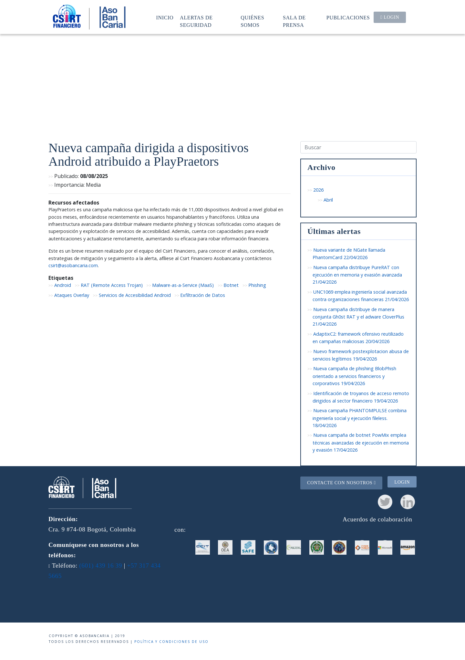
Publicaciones (348, 17)
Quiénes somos (252, 21)
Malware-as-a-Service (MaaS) (183, 285)
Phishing (257, 285)
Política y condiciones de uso (171, 641)
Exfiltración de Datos (202, 295)
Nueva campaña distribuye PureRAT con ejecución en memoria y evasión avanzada (357, 274)
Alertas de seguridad (196, 21)
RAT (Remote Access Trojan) (112, 285)
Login (389, 17)
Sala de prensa (294, 21)
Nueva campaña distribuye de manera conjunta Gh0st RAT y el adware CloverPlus (358, 316)
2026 (318, 190)
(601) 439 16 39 (100, 565)
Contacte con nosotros (341, 482)
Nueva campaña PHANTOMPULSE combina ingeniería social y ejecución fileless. (360, 417)
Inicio (165, 17)
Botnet (231, 285)
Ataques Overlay (71, 295)
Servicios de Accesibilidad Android (135, 295)
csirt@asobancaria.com (73, 265)
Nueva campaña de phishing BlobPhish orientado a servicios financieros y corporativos (354, 375)
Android (62, 285)
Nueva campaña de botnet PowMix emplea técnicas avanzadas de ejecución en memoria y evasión (361, 442)
